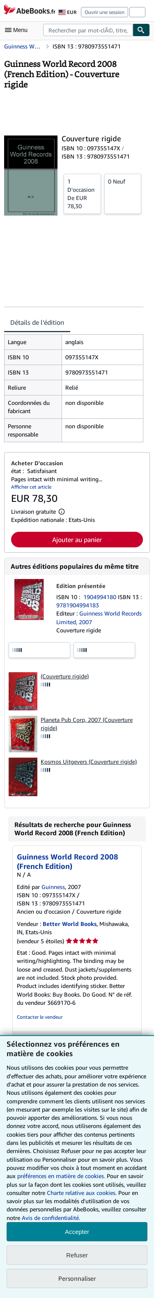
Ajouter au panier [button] (77, 539)
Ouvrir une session (104, 12)
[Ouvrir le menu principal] (18, 30)
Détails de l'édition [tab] (37, 322)
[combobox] (88, 30)
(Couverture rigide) (65, 676)
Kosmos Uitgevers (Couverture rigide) (89, 761)
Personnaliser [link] (77, 1278)
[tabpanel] (73, 388)
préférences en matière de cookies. (61, 1175)
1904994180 (100, 596)
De (82, 193)
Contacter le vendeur (39, 1017)
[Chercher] (141, 30)
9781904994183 (77, 605)
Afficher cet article (31, 487)
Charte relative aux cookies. (82, 1192)
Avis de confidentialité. (51, 1217)
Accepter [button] (77, 1231)
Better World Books (70, 923)
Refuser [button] (77, 1255)
